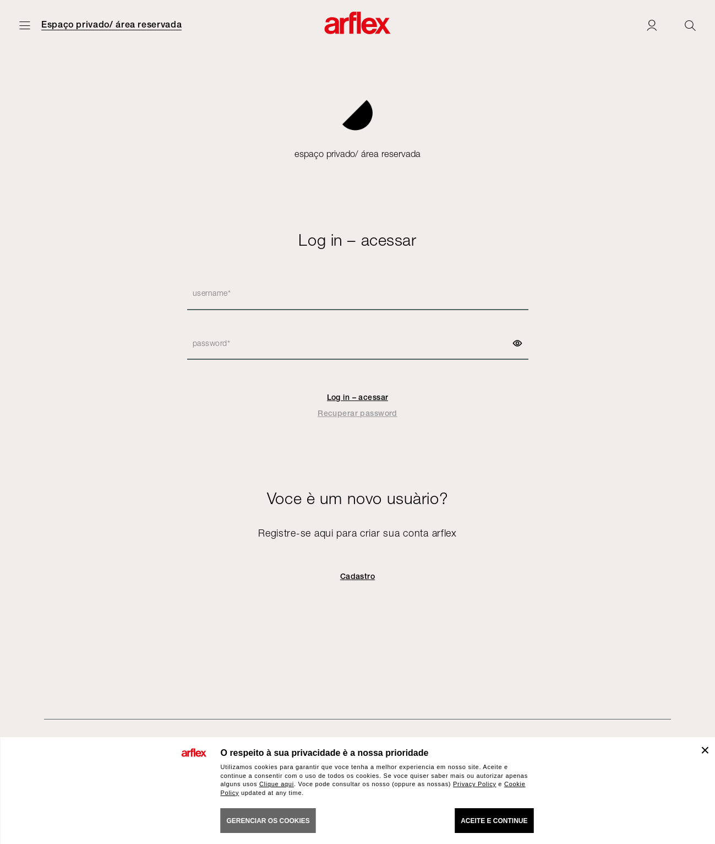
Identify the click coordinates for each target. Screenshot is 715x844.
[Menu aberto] (24, 25)
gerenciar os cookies (268, 821)
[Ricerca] (690, 25)
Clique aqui (276, 784)
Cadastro (357, 576)
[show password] (517, 343)
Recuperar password (357, 413)
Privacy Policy (474, 784)
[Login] (651, 25)
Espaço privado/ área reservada (111, 25)
